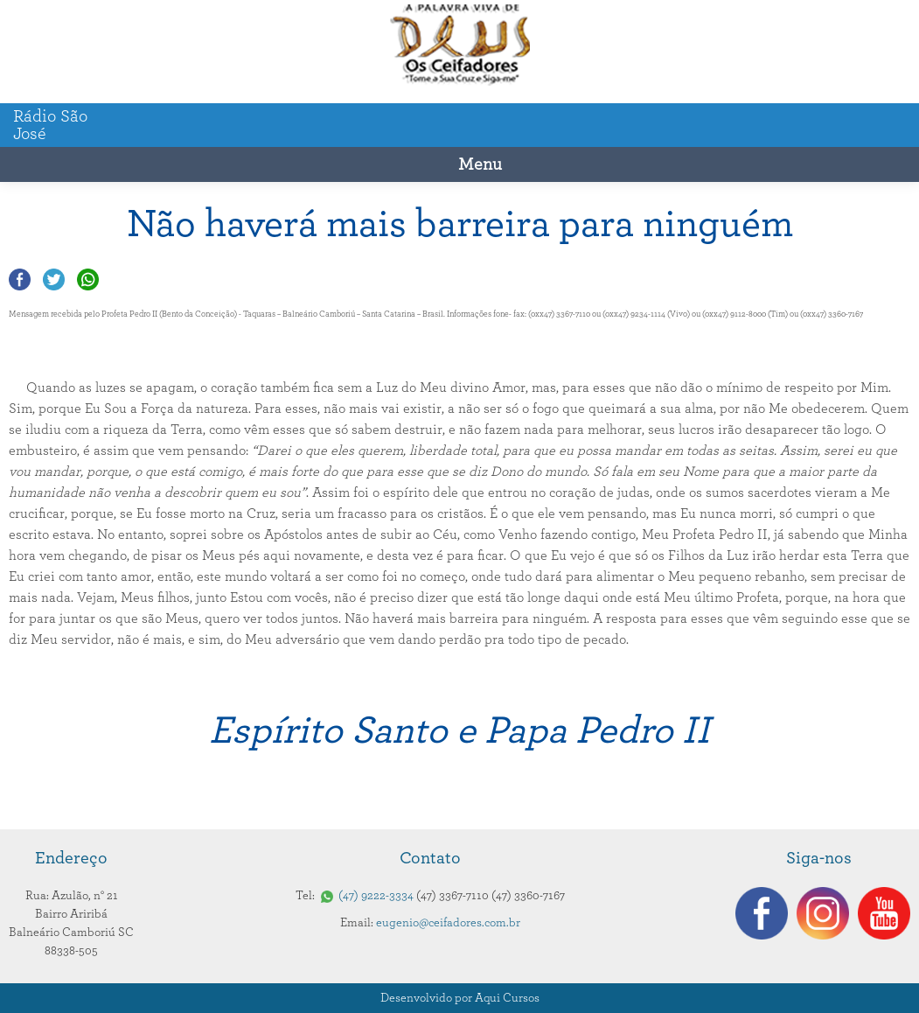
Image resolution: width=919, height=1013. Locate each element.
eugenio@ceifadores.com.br (448, 923)
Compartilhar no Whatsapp (88, 279)
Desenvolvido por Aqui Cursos (460, 998)
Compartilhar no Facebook (20, 279)
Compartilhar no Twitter (54, 279)
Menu (480, 164)
